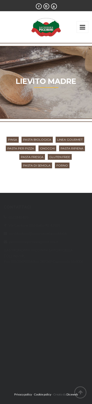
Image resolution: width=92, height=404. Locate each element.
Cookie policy (42, 394)
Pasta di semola (37, 165)
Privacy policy (23, 394)
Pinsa (12, 139)
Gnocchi (47, 148)
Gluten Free (59, 157)
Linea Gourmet (70, 139)
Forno (62, 165)
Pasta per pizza (20, 148)
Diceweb (72, 394)
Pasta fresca (32, 157)
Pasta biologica (37, 139)
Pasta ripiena (72, 148)
